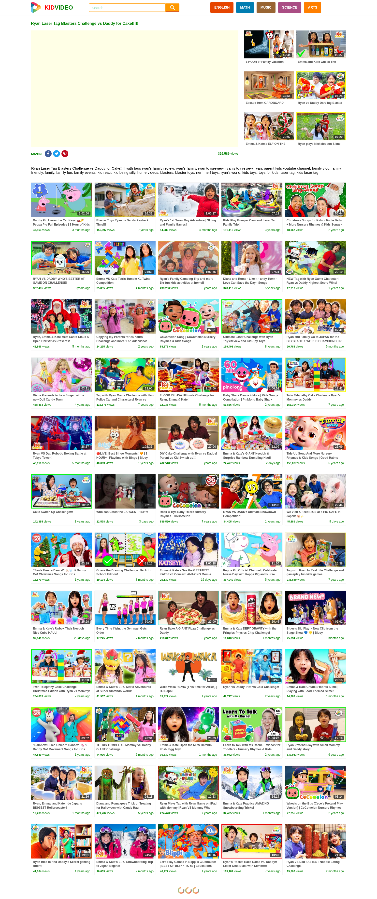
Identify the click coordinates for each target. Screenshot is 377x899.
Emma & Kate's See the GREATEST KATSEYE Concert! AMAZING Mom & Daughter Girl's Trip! (186, 574)
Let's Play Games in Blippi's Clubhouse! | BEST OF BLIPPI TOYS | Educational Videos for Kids (188, 866)
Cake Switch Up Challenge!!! (53, 512)
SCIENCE (289, 7)
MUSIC (266, 7)
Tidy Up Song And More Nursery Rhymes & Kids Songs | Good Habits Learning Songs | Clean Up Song (312, 458)
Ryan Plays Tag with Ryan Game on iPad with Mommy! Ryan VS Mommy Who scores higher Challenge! (188, 808)
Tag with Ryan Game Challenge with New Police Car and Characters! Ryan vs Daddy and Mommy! (125, 399)
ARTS (312, 7)
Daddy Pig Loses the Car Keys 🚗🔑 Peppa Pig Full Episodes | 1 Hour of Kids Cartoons (61, 224)
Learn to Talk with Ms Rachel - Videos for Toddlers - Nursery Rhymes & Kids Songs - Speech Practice (251, 749)
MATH (245, 7)
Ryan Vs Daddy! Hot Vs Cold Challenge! (251, 687)
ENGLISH (222, 7)
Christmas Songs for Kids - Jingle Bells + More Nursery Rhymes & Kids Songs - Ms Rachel (314, 224)
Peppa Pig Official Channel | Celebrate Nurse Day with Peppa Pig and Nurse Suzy (249, 574)
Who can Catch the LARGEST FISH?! (122, 512)
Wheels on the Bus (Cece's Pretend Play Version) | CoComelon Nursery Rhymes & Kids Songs (315, 808)
